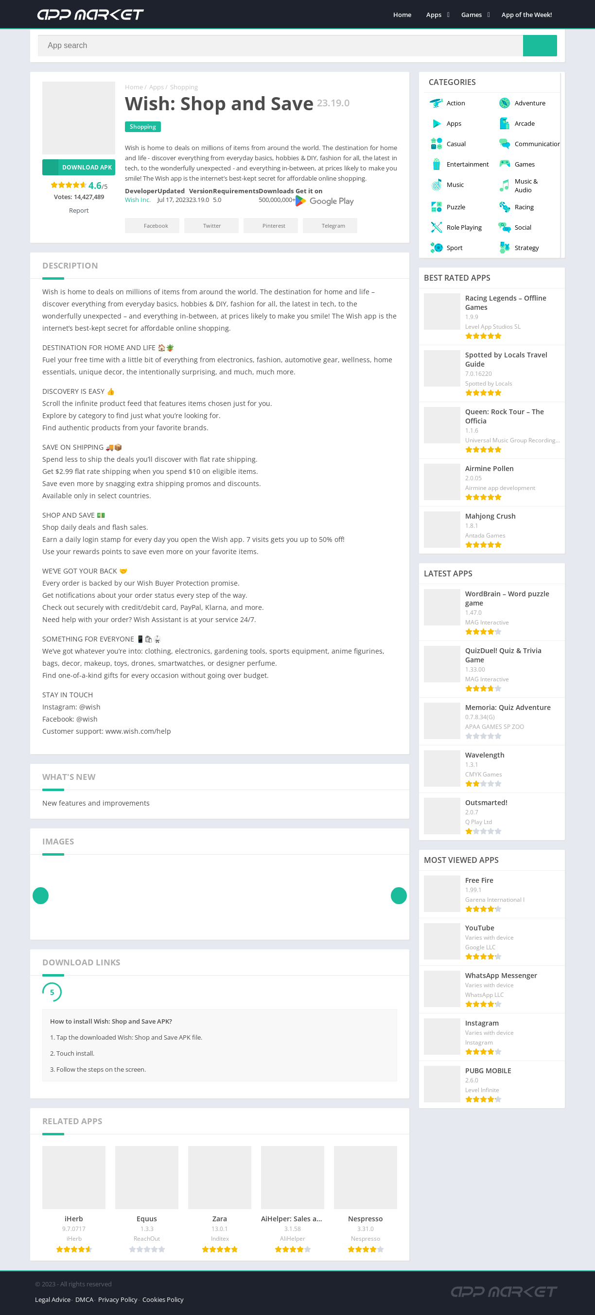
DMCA (84, 1302)
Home (402, 14)
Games (471, 14)
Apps (433, 14)
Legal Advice (52, 1302)
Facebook (149, 228)
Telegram (327, 228)
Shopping (184, 89)
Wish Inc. (138, 202)
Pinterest (267, 228)
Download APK (77, 170)
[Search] (297, 47)
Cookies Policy (163, 1302)
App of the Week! (527, 14)
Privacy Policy (118, 1302)
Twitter (205, 228)
